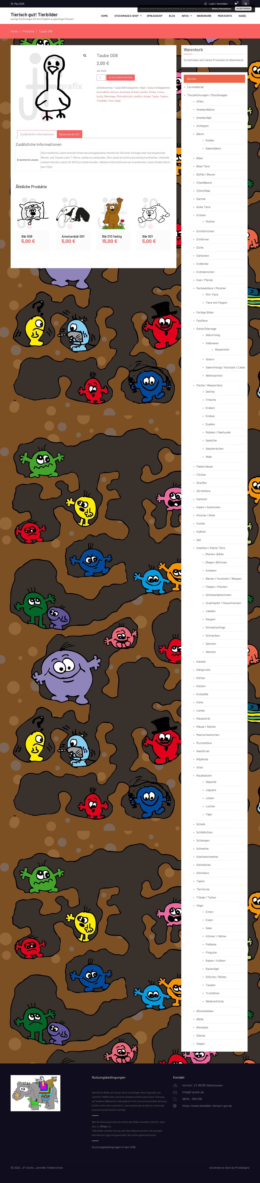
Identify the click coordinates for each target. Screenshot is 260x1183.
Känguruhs (203, 669)
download (125, 91)
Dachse (201, 198)
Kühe (199, 702)
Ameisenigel (203, 117)
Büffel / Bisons (205, 174)
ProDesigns (242, 1167)
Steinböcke (203, 864)
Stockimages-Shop (126, 15)
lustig (100, 96)
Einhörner (202, 239)
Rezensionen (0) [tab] (69, 134)
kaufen (144, 91)
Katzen (200, 686)
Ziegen (200, 1043)
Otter (199, 767)
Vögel (142, 87)
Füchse (201, 474)
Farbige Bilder (205, 312)
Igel (198, 539)
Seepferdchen (215, 448)
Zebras (200, 1035)
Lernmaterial (195, 86)
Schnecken (213, 635)
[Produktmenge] (101, 77)
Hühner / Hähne (216, 936)
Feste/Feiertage (206, 328)
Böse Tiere (203, 166)
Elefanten (202, 255)
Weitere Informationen (221, 9)
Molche (210, 221)
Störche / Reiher (216, 976)
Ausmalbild (103, 91)
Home (104, 15)
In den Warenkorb (120, 77)
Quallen (210, 424)
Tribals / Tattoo (206, 897)
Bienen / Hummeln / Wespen (224, 578)
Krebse (210, 416)
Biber (199, 158)
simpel (147, 96)
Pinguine (211, 952)
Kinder (152, 91)
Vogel (118, 100)
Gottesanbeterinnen (218, 594)
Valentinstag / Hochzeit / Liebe (225, 367)
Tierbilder (102, 100)
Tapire (200, 881)
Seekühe (211, 440)
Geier (209, 928)
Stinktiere (202, 873)
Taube (155, 96)
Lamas (200, 710)
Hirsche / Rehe (205, 515)
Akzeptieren (243, 8)
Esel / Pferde (204, 280)
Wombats (202, 1027)
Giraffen (201, 482)
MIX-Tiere (212, 294)
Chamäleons (204, 182)
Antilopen (202, 125)
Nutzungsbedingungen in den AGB (113, 1147)
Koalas (210, 140)
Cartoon (114, 91)
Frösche (211, 399)
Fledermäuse (204, 466)
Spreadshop (154, 15)
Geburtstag (213, 335)
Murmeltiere (204, 743)
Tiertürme (202, 889)
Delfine (210, 391)
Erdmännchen (205, 271)
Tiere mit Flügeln (216, 302)
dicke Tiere (203, 207)
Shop (103, 1126)
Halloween (212, 343)
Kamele (201, 661)
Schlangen (203, 840)
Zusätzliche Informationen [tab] (37, 134)
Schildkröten (204, 832)
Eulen (209, 919)
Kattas (200, 677)
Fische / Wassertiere (209, 385)
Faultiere (202, 320)
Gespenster (222, 349)
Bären (200, 133)
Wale (209, 456)
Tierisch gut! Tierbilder (34, 14)
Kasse (242, 15)
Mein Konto (225, 15)
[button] (85, 55)
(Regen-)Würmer (216, 562)
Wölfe (199, 1019)
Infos (185, 15)
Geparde (211, 781)
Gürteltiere (203, 490)
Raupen (210, 619)
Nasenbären (213, 148)
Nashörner (203, 751)
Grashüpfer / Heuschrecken (223, 603)
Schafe (200, 824)
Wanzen (211, 651)
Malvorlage (109, 96)
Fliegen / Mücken (216, 586)
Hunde (200, 523)
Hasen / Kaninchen (208, 507)
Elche (199, 247)
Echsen (201, 215)
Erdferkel (202, 263)
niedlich (138, 96)
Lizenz (160, 91)
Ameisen (211, 570)
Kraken (210, 407)
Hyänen (201, 531)
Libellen (211, 611)
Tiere (111, 100)
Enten (209, 911)
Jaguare (211, 789)
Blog (172, 15)
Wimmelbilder (205, 1011)
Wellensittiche (215, 1001)
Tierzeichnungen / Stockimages (207, 95)
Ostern (210, 359)
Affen (199, 101)
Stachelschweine (207, 856)
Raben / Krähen (216, 960)
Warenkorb (204, 15)
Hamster (201, 499)
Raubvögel (212, 968)
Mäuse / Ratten (206, 726)
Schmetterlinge (215, 627)
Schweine (202, 848)
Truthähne (212, 993)
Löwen (210, 798)
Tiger (209, 814)
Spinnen (211, 643)
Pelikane (211, 944)
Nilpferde (202, 759)
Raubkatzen (204, 775)
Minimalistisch (125, 96)
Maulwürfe (203, 718)
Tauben (151, 87)
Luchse (210, 806)
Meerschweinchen (207, 734)
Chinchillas (203, 190)
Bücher (191, 78)
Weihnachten (214, 375)
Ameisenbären (205, 109)
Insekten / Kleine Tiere (210, 547)
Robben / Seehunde (218, 432)
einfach (135, 91)
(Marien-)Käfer (215, 554)
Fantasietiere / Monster (211, 288)
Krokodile (202, 694)
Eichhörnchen (205, 231)
